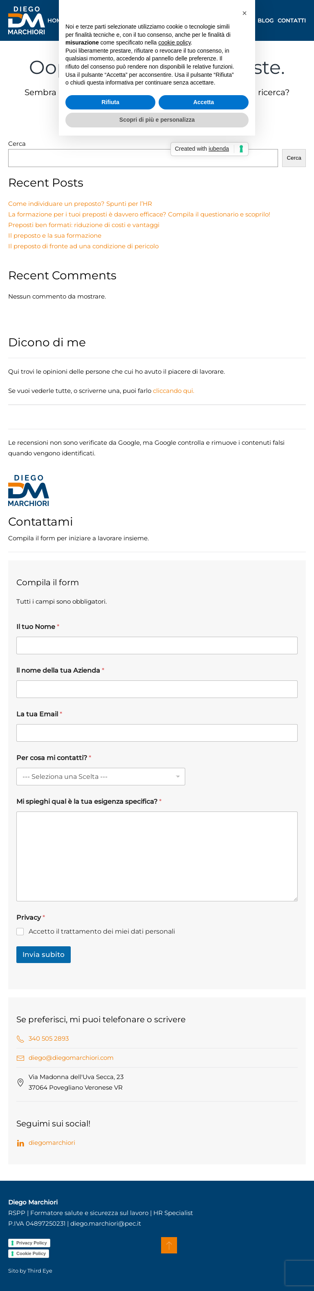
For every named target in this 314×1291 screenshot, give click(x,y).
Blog (266, 20)
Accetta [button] (203, 679)
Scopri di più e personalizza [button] (157, 697)
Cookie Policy (31, 1253)
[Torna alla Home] (26, 20)
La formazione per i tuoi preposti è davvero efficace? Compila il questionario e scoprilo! (139, 214)
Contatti (292, 20)
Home (56, 20)
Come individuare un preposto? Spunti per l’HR (80, 203)
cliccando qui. (173, 391)
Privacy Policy (31, 1242)
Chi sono (83, 20)
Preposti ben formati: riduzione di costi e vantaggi (83, 225)
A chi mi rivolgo (228, 20)
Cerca (17, 143)
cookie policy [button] (174, 620)
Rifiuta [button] (110, 679)
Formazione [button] (124, 20)
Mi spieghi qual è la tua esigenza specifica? (88, 801)
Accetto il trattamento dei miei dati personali (102, 931)
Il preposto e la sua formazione (54, 235)
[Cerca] (157, 122)
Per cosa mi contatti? (53, 758)
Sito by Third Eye (30, 1270)
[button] (169, 1245)
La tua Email (39, 714)
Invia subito (43, 954)
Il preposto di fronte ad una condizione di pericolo (83, 246)
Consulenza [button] (175, 20)
